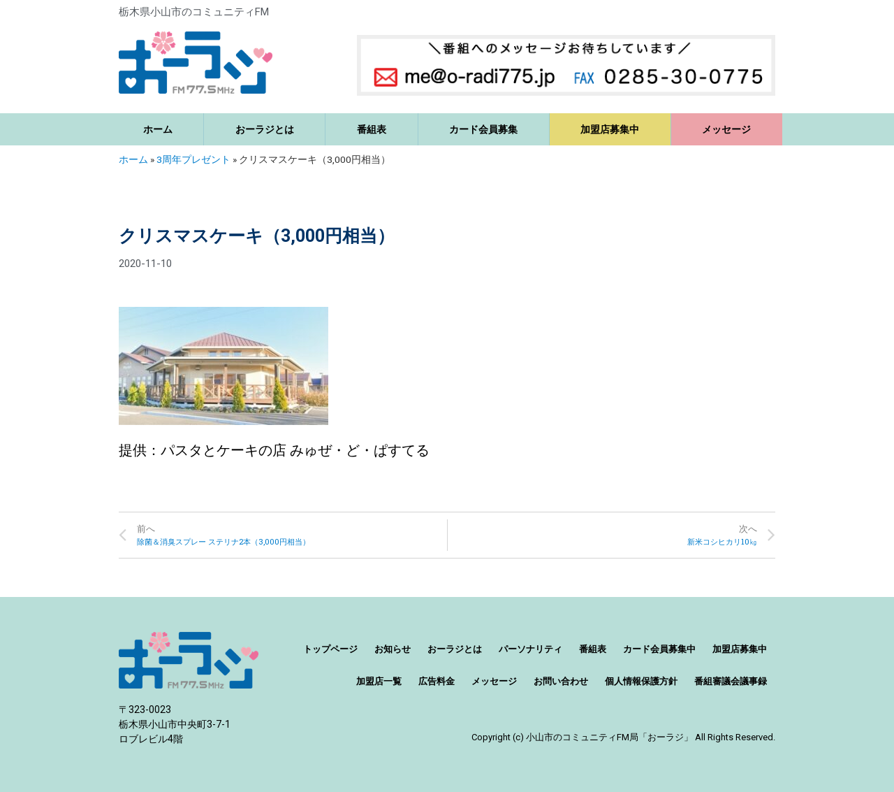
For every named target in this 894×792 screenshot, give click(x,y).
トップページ (330, 649)
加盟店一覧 (379, 681)
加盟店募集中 (609, 129)
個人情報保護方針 (641, 681)
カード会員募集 (483, 129)
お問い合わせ (561, 681)
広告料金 (436, 681)
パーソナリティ (530, 649)
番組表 (371, 129)
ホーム (158, 129)
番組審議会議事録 (730, 681)
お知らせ (392, 649)
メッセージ (726, 129)
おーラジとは (264, 129)
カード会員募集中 (659, 649)
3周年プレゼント (193, 159)
